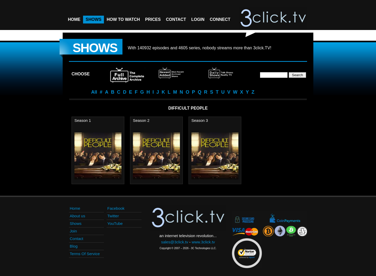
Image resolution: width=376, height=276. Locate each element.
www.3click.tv (203, 242)
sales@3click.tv (174, 242)
